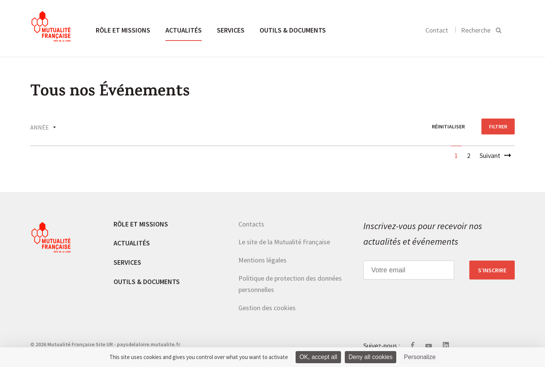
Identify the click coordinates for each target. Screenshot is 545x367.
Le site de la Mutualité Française (284, 241)
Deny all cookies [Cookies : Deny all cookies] (371, 357)
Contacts (251, 224)
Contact (436, 30)
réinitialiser (448, 126)
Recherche (475, 30)
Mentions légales (262, 260)
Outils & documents (293, 30)
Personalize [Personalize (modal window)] (420, 357)
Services (230, 30)
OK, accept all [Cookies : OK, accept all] (318, 357)
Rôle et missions (123, 30)
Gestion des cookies (267, 307)
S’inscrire (492, 270)
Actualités (183, 30)
